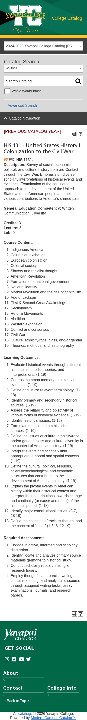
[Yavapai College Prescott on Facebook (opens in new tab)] (15, 659)
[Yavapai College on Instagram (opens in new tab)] (8, 659)
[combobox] (43, 46)
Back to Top (18, 701)
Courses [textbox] (11, 68)
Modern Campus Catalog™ (53, 718)
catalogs (25, 714)
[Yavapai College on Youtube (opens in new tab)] (22, 659)
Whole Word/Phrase (27, 91)
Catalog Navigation (24, 118)
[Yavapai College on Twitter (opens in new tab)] (29, 659)
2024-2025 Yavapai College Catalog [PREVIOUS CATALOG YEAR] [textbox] (44, 46)
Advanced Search (22, 105)
